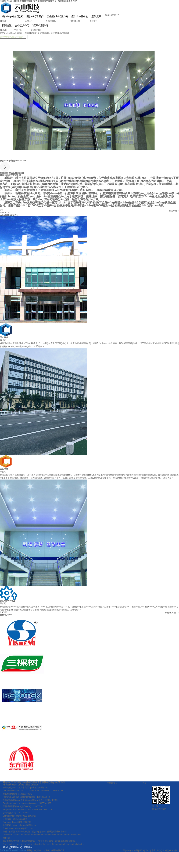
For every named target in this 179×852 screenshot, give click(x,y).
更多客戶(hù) (172, 613)
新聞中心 (46, 782)
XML (147, 850)
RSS (141, 850)
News (27, 785)
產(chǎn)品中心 (79, 16)
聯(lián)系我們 (58, 782)
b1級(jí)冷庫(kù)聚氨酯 (58, 33)
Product (13, 785)
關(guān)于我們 (35, 16)
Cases (21, 785)
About (6, 785)
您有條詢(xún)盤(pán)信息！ (165, 850)
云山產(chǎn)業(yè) (57, 16)
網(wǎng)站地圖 (130, 850)
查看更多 (174, 211)
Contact (34, 785)
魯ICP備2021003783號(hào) (13, 850)
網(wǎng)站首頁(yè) (12, 16)
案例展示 (96, 16)
